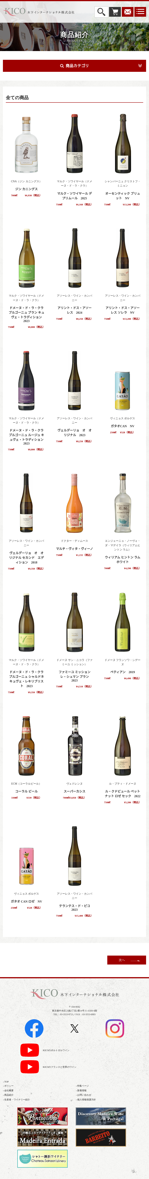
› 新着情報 (81, 1090)
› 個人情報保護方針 (86, 1099)
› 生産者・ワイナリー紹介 (16, 1099)
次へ (122, 960)
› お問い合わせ (83, 1095)
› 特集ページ (82, 1085)
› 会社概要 (8, 1090)
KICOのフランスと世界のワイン (59, 1067)
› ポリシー (8, 1085)
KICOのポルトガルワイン (56, 1050)
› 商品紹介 (8, 1095)
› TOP (6, 1081)
